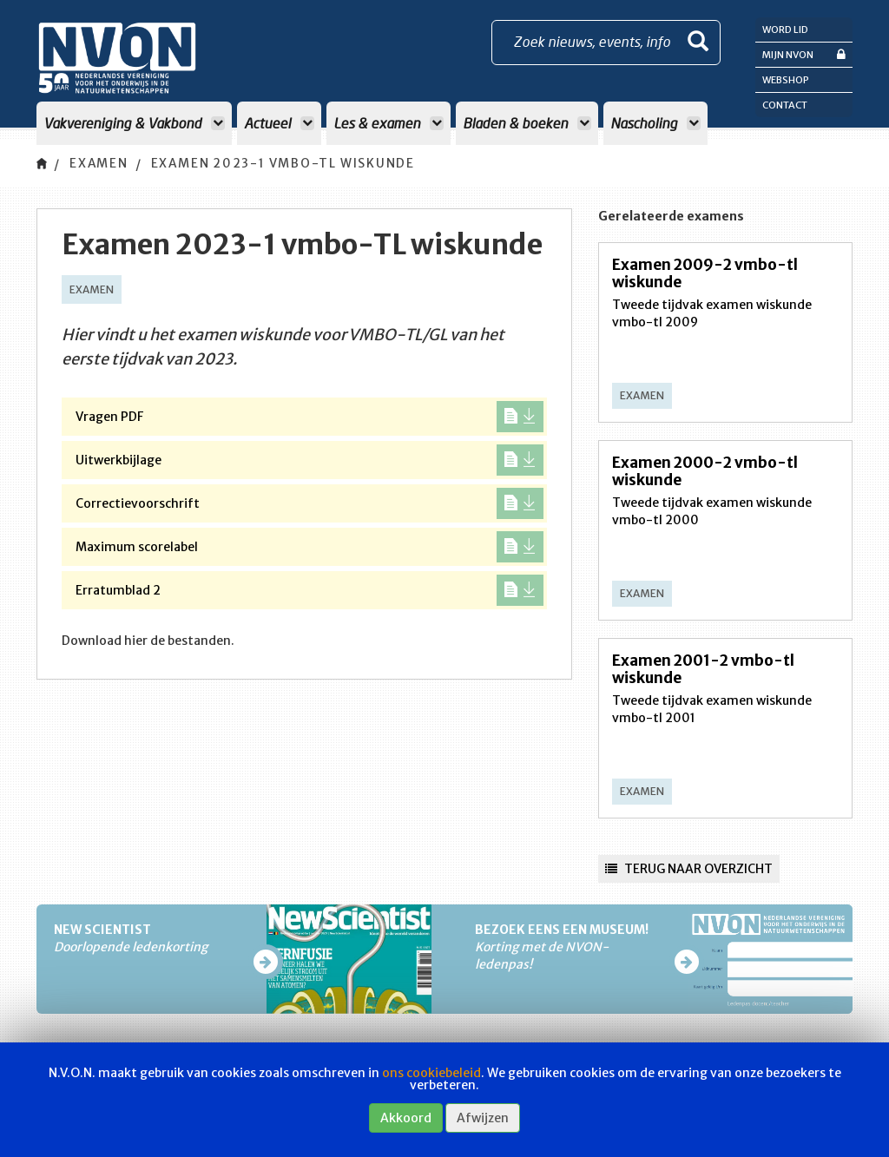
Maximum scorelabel (309, 546)
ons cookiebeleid (431, 1073)
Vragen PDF (309, 416)
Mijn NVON (804, 54)
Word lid (785, 29)
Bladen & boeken (527, 123)
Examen (99, 164)
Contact (784, 105)
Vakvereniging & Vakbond (134, 123)
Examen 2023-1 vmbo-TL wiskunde (289, 164)
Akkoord (405, 1118)
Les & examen (388, 123)
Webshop (785, 80)
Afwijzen (483, 1118)
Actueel (279, 123)
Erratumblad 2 (309, 590)
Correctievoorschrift (309, 503)
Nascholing (655, 123)
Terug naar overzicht (689, 869)
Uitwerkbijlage (309, 460)
